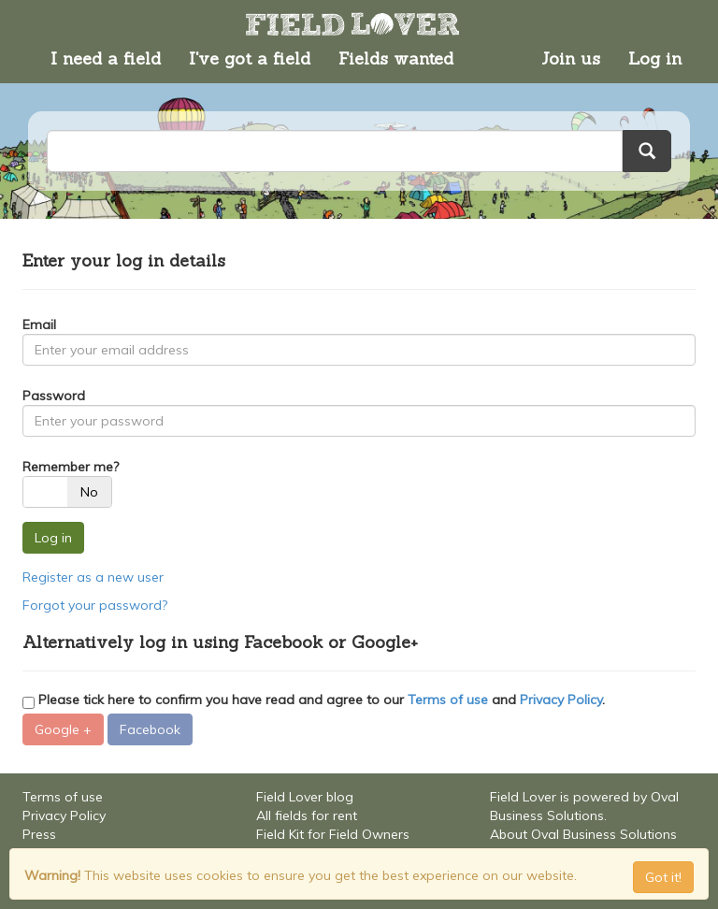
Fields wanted (395, 58)
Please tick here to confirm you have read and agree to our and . (313, 700)
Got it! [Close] (663, 877)
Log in (655, 58)
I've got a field (249, 58)
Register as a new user (93, 577)
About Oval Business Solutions (583, 834)
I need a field (105, 58)
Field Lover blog (304, 796)
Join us (570, 58)
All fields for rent (306, 815)
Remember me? (70, 466)
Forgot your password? (94, 605)
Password (53, 395)
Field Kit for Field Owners (332, 834)
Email (39, 324)
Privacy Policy (561, 699)
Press (39, 834)
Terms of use (448, 699)
